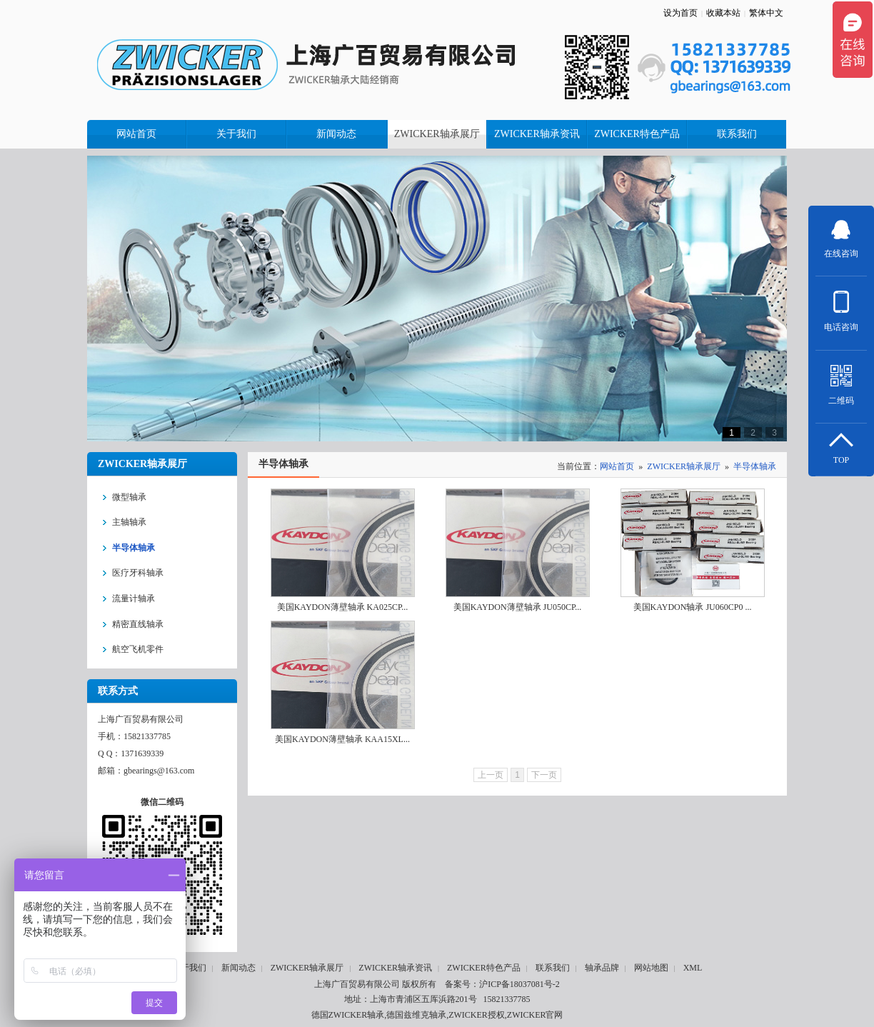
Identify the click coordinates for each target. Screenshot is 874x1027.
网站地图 (651, 968)
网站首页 (617, 466)
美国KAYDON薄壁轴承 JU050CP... (517, 607)
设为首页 (680, 13)
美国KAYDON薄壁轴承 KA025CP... (342, 607)
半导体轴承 (754, 466)
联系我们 (553, 968)
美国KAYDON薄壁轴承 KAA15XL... (342, 739)
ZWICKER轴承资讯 (395, 968)
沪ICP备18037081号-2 (519, 984)
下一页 (544, 775)
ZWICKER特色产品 (484, 968)
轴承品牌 (602, 968)
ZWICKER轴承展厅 (683, 466)
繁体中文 (766, 13)
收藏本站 (723, 13)
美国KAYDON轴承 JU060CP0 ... (692, 607)
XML (693, 968)
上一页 (490, 775)
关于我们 (189, 968)
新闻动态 (238, 968)
